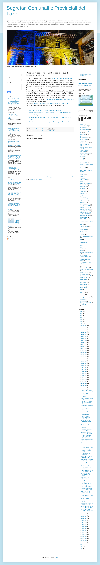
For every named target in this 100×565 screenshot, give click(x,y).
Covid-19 (82, 158)
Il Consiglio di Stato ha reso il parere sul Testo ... (87, 482)
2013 (81, 548)
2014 (81, 546)
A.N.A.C (81, 124)
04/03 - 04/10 (84, 516)
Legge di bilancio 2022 (85, 211)
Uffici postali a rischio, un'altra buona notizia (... (87, 433)
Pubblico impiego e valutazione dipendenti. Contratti (85, 259)
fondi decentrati (83, 186)
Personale (82, 234)
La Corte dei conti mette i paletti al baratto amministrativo (46, 110)
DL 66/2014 (82, 174)
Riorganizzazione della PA (85, 275)
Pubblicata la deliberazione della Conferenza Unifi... (87, 460)
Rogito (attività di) (83, 277)
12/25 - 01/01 (84, 325)
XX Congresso (83, 301)
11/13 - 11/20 (84, 336)
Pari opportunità (83, 229)
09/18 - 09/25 (84, 352)
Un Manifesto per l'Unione (85, 296)
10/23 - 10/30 (84, 342)
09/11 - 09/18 (84, 354)
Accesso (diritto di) (84, 125)
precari (81, 245)
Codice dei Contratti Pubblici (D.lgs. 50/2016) (47, 130)
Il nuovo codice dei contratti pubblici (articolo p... (87, 414)
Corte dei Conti (83, 154)
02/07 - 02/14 (84, 532)
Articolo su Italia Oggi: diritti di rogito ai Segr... (87, 457)
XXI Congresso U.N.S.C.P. (85, 304)
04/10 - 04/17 (84, 515)
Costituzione (82, 156)
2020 (81, 315)
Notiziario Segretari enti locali (86, 221)
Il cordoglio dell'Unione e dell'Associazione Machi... (86, 395)
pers (81, 233)
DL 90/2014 (82, 176)
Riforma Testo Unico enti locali (86, 269)
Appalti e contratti (34, 130)
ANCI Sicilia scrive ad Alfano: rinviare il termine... (85, 492)
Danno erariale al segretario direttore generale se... (87, 406)
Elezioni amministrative (85, 183)
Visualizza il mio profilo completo (14, 241)
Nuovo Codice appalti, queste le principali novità (87, 510)
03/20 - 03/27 (84, 520)
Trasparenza (82, 291)
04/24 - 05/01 (84, 389)
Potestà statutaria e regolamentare (84, 243)
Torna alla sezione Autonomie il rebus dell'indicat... (85, 417)
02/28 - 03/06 (84, 526)
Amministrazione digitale (85, 131)
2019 (81, 317)
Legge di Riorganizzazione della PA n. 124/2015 (85, 213)
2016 (81, 323)
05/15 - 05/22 (84, 383)
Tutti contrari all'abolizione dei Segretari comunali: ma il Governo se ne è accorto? (14, 193)
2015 (81, 544)
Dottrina (81, 181)
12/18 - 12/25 (84, 327)
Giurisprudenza (83, 191)
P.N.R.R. (82, 228)
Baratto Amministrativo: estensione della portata (59, 99)
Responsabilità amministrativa (86, 265)
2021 (81, 313)
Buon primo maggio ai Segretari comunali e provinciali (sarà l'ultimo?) (13, 169)
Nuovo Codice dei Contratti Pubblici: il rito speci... (87, 504)
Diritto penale (83, 167)
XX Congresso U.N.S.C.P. (85, 302)
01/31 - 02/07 (84, 534)
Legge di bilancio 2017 (85, 204)
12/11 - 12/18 (84, 329)
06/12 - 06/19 (84, 375)
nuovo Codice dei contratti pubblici (62, 78)
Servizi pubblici (83, 282)
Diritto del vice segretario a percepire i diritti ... (87, 443)
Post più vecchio (69, 176)
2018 (81, 319)
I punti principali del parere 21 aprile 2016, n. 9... (87, 486)
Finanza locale (83, 185)
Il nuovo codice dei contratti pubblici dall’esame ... (87, 496)
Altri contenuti (83, 127)
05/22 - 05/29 (84, 381)
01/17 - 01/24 (84, 538)
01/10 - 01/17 (84, 540)
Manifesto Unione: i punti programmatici (85, 75)
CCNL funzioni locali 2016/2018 (84, 145)
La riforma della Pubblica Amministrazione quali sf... (86, 402)
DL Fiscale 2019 (83, 179)
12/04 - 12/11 (84, 331)
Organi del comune (84, 226)
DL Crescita (82, 178)
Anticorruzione (83, 134)
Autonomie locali (83, 139)
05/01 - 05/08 (84, 387)
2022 (81, 311)
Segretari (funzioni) (84, 281)
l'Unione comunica (84, 200)
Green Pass (82, 193)
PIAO (81, 239)
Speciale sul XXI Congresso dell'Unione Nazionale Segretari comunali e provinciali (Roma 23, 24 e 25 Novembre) (14, 222)
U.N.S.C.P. (82, 294)
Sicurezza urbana (83, 284)
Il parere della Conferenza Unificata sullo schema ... (87, 489)
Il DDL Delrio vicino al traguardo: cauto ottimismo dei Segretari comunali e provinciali (14, 116)
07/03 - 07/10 (84, 369)
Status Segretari (83, 287)
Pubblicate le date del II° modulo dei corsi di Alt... (87, 446)
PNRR (81, 241)
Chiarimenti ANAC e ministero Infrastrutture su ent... (86, 500)
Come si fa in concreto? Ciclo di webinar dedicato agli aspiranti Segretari (85, 83)
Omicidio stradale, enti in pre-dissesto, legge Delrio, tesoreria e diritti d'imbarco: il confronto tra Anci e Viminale (14, 143)
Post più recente (30, 176)
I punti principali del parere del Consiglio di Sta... (87, 471)
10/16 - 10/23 (84, 344)
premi (81, 247)
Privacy (81, 250)
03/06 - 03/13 (84, 524)
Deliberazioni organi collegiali (86, 164)
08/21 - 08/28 (84, 360)
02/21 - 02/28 (84, 528)
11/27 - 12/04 (84, 332)
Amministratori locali (84, 129)
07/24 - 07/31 (84, 363)
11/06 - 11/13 (84, 338)
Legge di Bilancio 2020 (85, 209)
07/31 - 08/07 (84, 362)
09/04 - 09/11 (84, 356)
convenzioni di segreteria (85, 153)
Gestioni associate (84, 190)
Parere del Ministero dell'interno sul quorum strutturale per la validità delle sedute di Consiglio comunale (14, 181)
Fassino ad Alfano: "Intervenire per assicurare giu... (85, 410)
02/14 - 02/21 (84, 530)
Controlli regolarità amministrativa (84, 151)
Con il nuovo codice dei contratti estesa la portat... (86, 426)
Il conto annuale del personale (85, 454)
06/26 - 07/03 (84, 371)
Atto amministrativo (84, 137)
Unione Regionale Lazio (85, 297)
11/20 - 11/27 (84, 334)
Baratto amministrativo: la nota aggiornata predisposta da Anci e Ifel (49, 122)
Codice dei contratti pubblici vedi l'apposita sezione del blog (51, 103)
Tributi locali (82, 292)
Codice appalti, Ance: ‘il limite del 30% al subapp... (86, 479)
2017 (81, 321)
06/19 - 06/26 (84, 373)
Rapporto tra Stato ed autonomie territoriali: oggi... (86, 422)
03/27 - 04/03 (84, 518)
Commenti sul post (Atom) (36, 179)
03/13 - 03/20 (84, 522)
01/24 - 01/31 (84, 536)
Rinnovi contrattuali (84, 274)
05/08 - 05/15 (84, 385)
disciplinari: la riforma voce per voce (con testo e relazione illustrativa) (86, 170)
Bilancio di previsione (84, 142)
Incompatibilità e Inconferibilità (86, 195)
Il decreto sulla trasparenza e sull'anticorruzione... (87, 463)
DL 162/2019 (82, 173)
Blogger (56, 557)
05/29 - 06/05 (84, 379)
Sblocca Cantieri (83, 279)
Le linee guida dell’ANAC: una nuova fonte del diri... (87, 391)
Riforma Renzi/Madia (84, 267)
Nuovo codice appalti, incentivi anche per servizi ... (85, 474)
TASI (81, 289)
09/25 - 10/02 (84, 350)
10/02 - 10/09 (84, 348)
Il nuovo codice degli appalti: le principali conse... (86, 450)
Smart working (83, 286)
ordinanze (82, 224)
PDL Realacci (83, 231)
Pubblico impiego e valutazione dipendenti (85, 256)
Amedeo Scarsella (12, 238)
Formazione (82, 188)
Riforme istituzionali (84, 272)
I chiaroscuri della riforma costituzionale (86, 430)
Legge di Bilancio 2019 (85, 207)
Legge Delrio (82, 202)
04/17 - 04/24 (84, 513)
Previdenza (82, 249)
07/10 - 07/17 (84, 367)
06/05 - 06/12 (84, 377)
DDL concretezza (83, 162)
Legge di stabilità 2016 (85, 215)
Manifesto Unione (83, 217)
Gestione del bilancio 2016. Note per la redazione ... (87, 440)
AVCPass (82, 141)
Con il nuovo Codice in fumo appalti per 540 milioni (86, 467)
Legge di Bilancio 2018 (85, 205)
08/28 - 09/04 (84, 358)
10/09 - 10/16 (84, 346)
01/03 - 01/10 (84, 542)
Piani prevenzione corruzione (86, 236)
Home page (50, 176)
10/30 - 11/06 (84, 340)
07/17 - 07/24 (84, 365)
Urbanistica (82, 299)
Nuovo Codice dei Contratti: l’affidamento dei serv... (87, 507)
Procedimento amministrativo (86, 252)
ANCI (81, 132)
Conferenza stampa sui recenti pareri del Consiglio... (86, 436)
